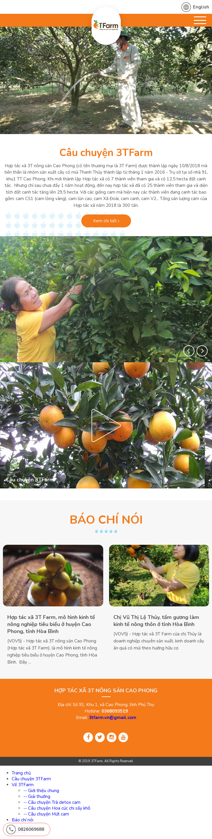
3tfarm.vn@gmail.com (112, 717)
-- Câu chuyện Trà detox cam (51, 802)
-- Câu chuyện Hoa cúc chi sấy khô (56, 808)
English (201, 7)
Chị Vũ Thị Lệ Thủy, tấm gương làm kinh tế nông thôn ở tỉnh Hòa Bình (156, 621)
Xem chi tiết (106, 221)
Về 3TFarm (23, 785)
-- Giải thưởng (36, 796)
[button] (188, 350)
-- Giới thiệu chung (41, 791)
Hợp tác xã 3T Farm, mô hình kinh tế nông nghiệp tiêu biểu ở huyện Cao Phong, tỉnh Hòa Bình (51, 624)
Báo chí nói (22, 820)
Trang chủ (21, 773)
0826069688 (31, 829)
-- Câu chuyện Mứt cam (46, 814)
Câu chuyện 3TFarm (106, 153)
